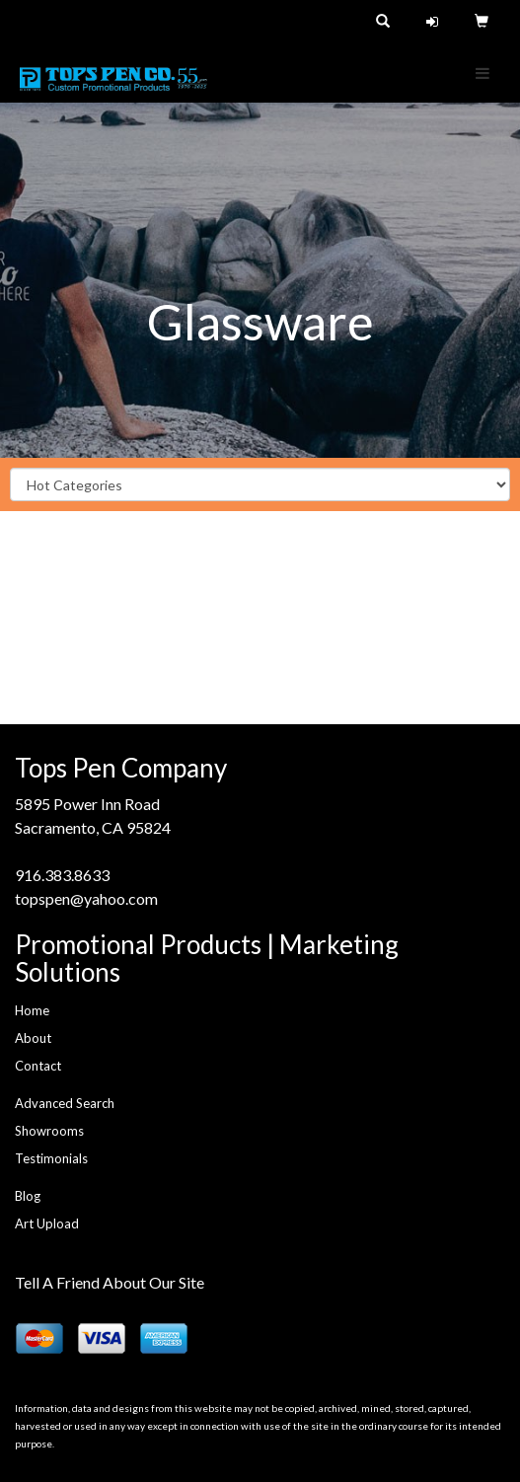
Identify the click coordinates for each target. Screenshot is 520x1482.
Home (32, 1010)
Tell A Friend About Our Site (109, 1282)
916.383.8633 (62, 874)
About (33, 1038)
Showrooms (49, 1131)
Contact (38, 1066)
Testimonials (51, 1158)
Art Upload (47, 1223)
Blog (27, 1196)
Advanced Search (64, 1103)
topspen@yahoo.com (86, 898)
